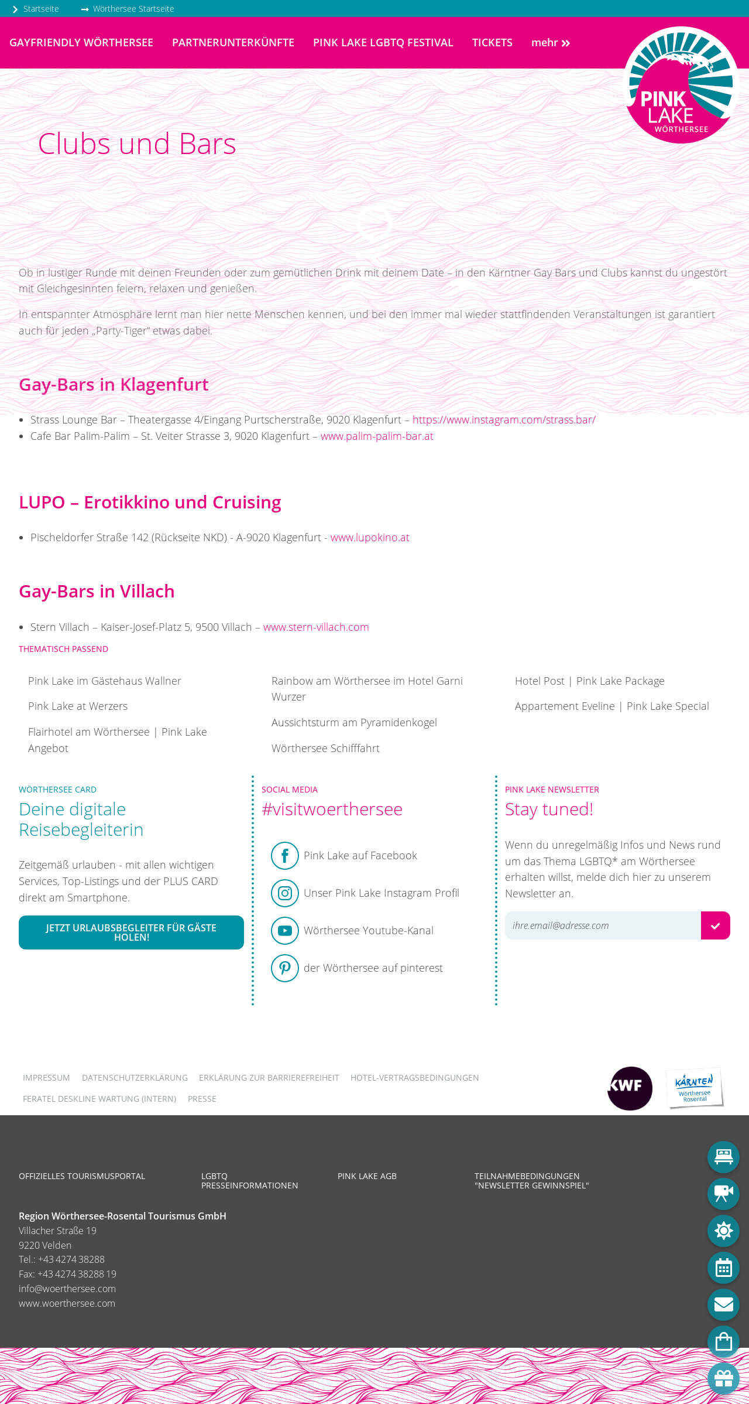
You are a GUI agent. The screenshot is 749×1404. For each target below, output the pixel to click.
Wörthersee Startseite (127, 8)
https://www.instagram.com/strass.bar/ (504, 419)
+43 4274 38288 (71, 1259)
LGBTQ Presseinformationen (249, 1180)
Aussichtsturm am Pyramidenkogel (354, 722)
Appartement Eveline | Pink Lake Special (612, 706)
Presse (202, 1098)
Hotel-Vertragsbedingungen (415, 1077)
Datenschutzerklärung (135, 1077)
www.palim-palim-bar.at (377, 436)
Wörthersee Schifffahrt (326, 748)
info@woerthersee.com (67, 1288)
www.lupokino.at (370, 537)
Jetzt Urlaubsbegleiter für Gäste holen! (131, 932)
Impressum (46, 1077)
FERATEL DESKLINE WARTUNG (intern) (99, 1098)
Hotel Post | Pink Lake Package (590, 681)
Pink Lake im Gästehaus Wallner (104, 681)
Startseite (35, 8)
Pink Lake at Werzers (78, 706)
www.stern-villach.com (316, 627)
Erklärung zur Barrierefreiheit (269, 1077)
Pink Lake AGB (367, 1175)
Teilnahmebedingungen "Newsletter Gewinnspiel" (532, 1180)
